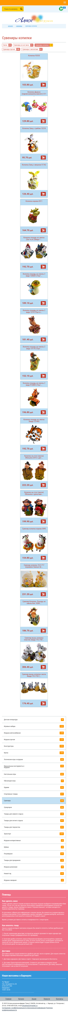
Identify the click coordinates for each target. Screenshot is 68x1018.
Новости (47, 999)
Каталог (21, 999)
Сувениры (19, 26)
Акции (34, 999)
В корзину (43, 85)
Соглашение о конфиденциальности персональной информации (24, 1008)
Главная (8, 999)
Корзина (60, 8)
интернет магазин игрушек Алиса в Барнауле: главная (5, 26)
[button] (64, 3)
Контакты (59, 999)
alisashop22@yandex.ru (29, 1006)
